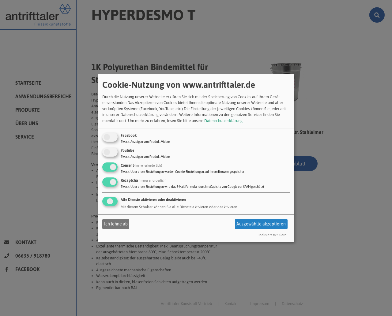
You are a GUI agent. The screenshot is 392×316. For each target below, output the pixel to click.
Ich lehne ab (116, 223)
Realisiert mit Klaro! (272, 235)
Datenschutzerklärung (223, 120)
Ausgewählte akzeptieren (261, 223)
